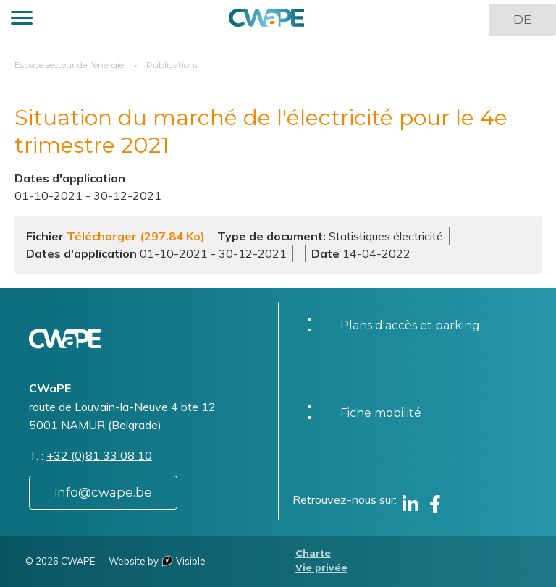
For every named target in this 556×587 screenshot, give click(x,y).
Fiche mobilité (380, 413)
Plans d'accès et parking (410, 325)
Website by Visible (157, 561)
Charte (313, 553)
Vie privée (321, 567)
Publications (172, 64)
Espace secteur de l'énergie (69, 64)
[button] (21, 20)
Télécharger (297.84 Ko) (136, 236)
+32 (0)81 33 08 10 (99, 455)
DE (522, 19)
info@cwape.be (103, 492)
